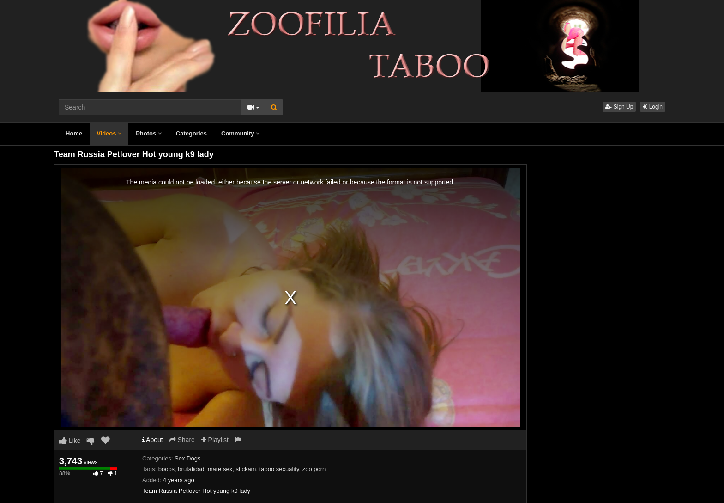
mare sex (220, 469)
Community (240, 133)
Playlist (215, 439)
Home (74, 133)
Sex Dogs (187, 458)
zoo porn (314, 469)
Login (653, 107)
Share (182, 439)
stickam (245, 469)
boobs (166, 469)
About (152, 439)
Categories (191, 133)
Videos (109, 133)
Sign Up (619, 107)
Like (70, 440)
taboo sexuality (279, 469)
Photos (149, 133)
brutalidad (191, 469)
